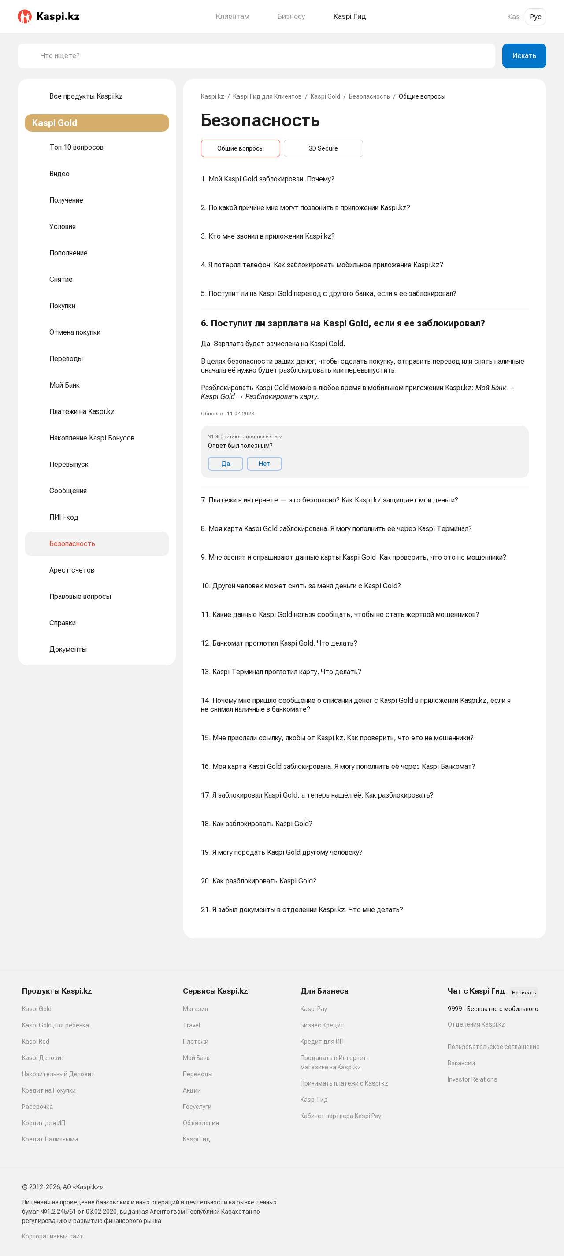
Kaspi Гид (196, 1139)
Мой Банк (196, 1057)
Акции (192, 1090)
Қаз (513, 16)
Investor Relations (472, 1079)
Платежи (195, 1041)
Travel (191, 1025)
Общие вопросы (240, 148)
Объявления (201, 1123)
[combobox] (264, 56)
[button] (365, 398)
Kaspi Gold (325, 96)
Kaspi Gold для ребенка (55, 1025)
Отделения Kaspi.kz (476, 1024)
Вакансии (461, 1063)
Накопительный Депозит (58, 1074)
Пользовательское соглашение (494, 1046)
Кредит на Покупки (49, 1090)
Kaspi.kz (212, 96)
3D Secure (323, 148)
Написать (524, 993)
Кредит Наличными (50, 1139)
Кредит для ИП (43, 1123)
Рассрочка (37, 1106)
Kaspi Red (35, 1041)
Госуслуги (197, 1106)
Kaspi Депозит (43, 1057)
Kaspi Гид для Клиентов (267, 96)
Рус (536, 16)
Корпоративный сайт (52, 1236)
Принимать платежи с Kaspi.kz (344, 1083)
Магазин (195, 1008)
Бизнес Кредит (322, 1025)
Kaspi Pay (314, 1008)
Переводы (198, 1074)
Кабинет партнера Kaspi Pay (341, 1115)
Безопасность (369, 96)
